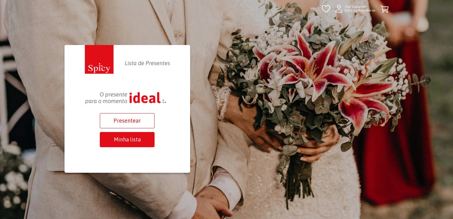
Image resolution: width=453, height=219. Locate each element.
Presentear (127, 120)
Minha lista (127, 139)
